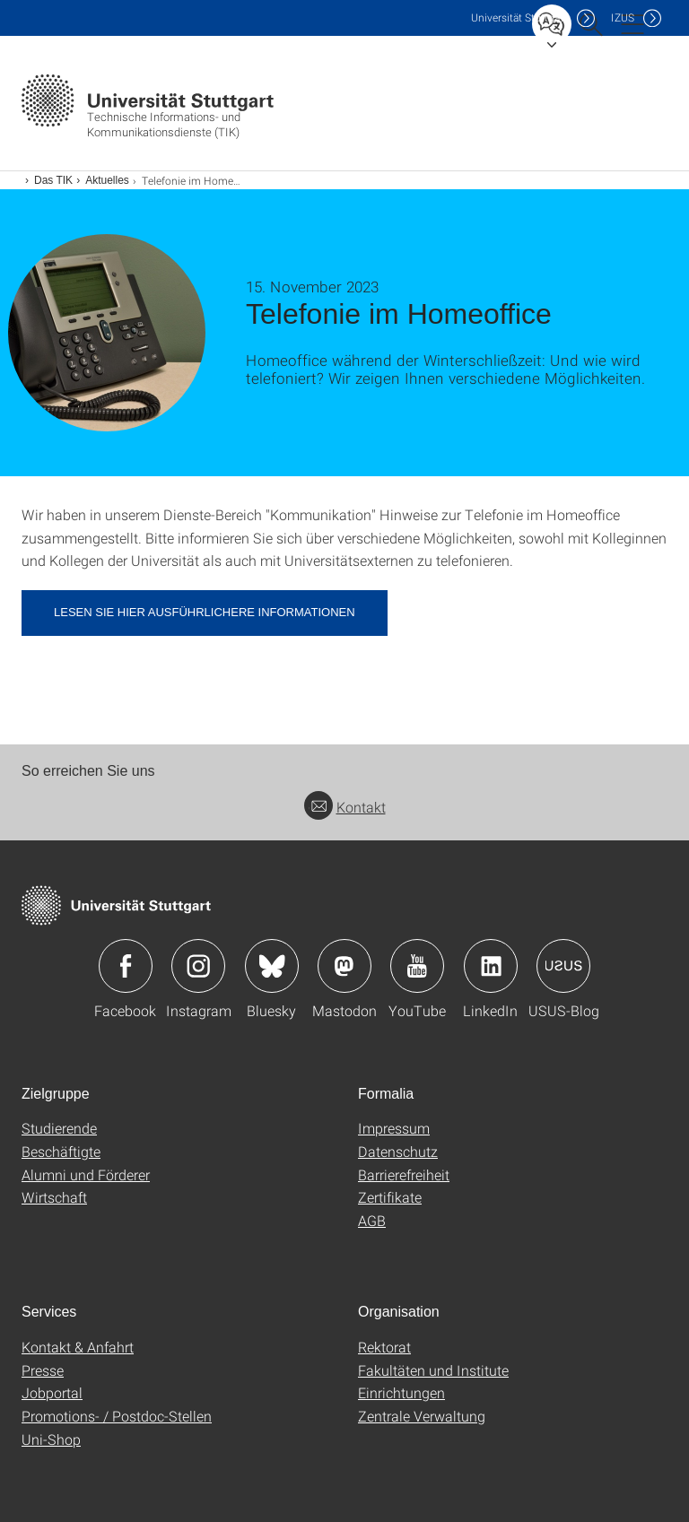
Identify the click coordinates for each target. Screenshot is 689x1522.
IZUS (622, 17)
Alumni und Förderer (86, 1174)
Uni (519, 17)
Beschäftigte (61, 1151)
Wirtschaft (54, 1196)
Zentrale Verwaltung (421, 1415)
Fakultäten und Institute (433, 1370)
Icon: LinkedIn (491, 966)
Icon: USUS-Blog (563, 966)
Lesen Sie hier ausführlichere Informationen (204, 612)
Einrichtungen (401, 1392)
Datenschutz (398, 1151)
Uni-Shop (51, 1439)
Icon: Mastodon (344, 966)
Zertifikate (390, 1196)
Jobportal (52, 1392)
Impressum (394, 1127)
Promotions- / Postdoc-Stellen (117, 1415)
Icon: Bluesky (272, 966)
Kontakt (345, 806)
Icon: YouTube (417, 966)
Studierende (59, 1127)
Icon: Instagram (198, 966)
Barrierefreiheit (403, 1174)
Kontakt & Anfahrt (78, 1346)
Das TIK (53, 180)
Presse (43, 1370)
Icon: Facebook (126, 966)
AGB (372, 1220)
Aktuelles (107, 180)
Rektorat (384, 1346)
